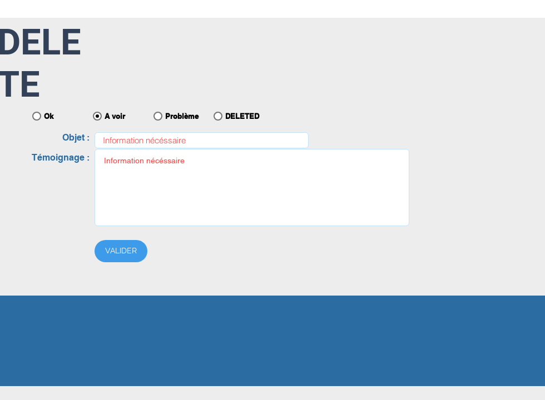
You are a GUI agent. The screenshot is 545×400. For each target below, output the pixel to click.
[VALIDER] (121, 251)
